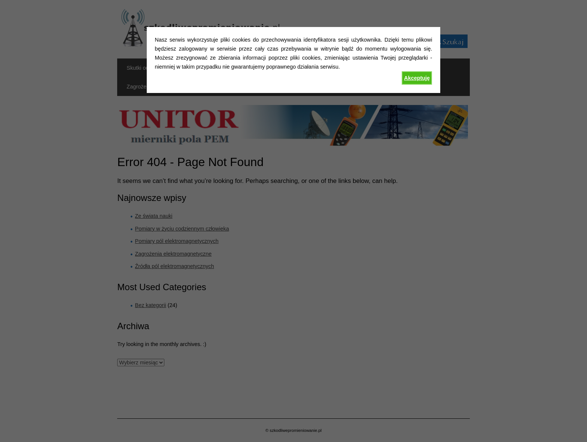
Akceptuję (417, 78)
